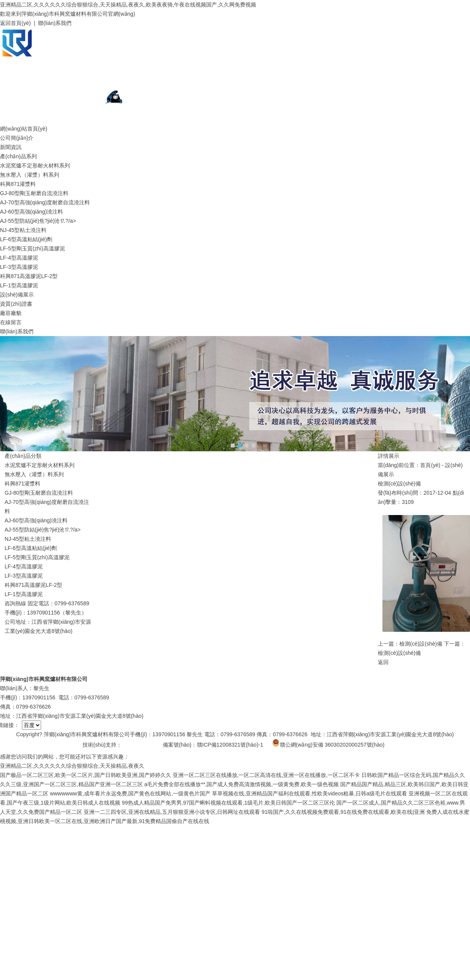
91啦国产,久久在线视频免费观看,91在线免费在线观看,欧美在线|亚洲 (342, 812)
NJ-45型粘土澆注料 (23, 230)
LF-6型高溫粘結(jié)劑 (26, 239)
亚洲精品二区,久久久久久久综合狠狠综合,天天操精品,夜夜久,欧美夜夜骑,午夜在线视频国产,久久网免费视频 (128, 5)
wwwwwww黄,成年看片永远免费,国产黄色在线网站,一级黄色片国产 (130, 793)
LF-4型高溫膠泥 (19, 258)
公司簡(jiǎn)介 (16, 138)
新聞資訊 (11, 147)
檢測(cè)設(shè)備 (420, 644)
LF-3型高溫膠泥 (19, 267)
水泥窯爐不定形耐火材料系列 (35, 165)
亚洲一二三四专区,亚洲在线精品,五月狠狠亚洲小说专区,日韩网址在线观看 (172, 812)
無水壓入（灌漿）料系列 (29, 175)
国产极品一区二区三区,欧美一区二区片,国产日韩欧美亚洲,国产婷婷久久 (85, 775)
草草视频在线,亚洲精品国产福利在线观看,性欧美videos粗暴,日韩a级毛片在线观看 (309, 793)
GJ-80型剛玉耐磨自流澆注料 (34, 193)
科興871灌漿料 (18, 184)
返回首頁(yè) (15, 23)
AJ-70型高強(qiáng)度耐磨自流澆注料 (45, 202)
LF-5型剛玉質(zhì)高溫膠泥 (32, 248)
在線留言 (11, 322)
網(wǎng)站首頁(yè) (23, 129)
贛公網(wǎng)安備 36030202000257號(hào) (328, 743)
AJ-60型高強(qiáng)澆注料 (31, 212)
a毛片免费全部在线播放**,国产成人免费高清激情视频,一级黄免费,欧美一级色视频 (241, 784)
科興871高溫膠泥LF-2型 (29, 276)
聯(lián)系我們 (54, 23)
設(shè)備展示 (17, 295)
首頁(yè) (430, 465)
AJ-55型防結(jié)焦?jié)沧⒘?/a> (38, 221)
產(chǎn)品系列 (18, 156)
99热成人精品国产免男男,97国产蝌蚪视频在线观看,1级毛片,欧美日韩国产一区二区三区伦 (228, 803)
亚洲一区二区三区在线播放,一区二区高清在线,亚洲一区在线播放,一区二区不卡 (266, 775)
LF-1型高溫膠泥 (19, 285)
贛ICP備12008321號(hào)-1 (230, 745)
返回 (383, 662)
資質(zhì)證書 (16, 304)
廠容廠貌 (11, 313)
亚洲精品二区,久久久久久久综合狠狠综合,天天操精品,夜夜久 (72, 766)
